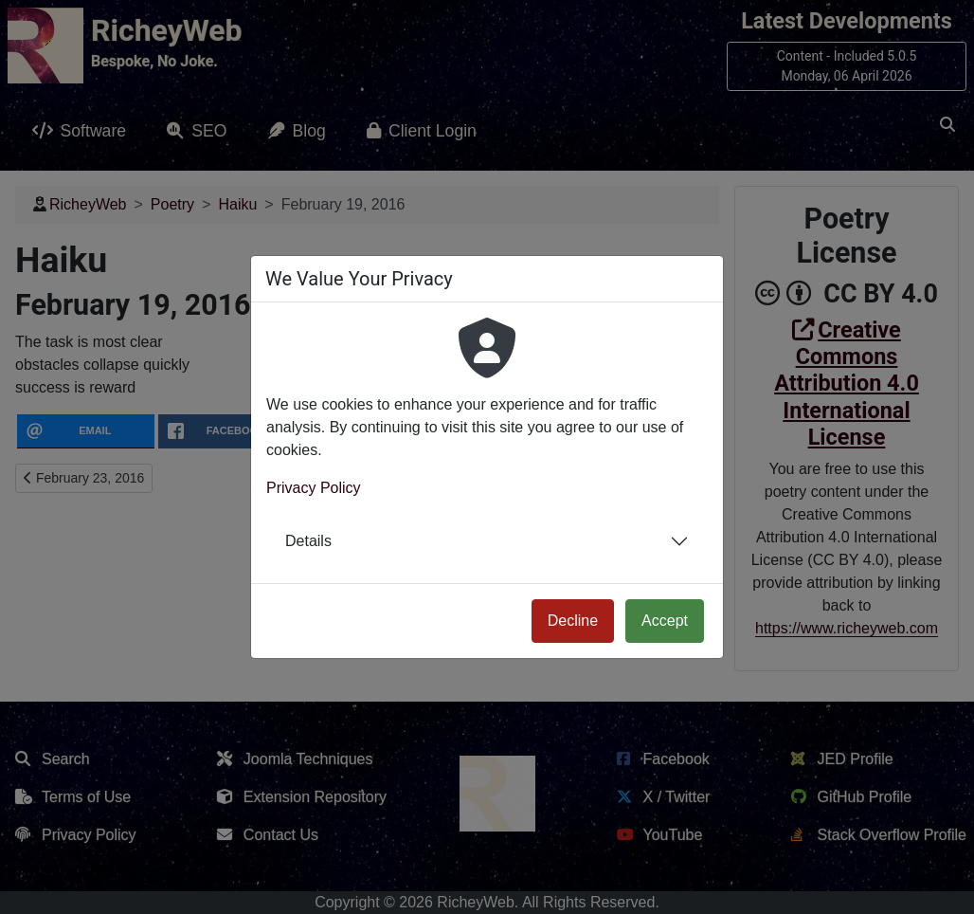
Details (308, 541)
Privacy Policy (313, 488)
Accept (664, 620)
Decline (573, 620)
